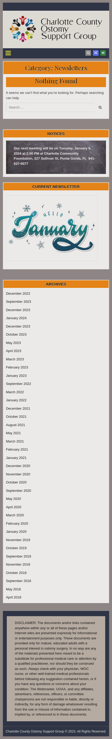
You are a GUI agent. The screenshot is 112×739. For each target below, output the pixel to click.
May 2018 (13, 589)
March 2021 (15, 441)
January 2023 (16, 376)
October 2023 (16, 334)
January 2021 (16, 458)
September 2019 (18, 556)
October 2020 (16, 482)
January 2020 (16, 532)
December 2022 (18, 293)
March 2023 (15, 359)
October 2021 (16, 417)
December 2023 (18, 310)
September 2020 (18, 491)
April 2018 (13, 597)
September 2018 (18, 581)
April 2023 (13, 351)
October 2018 (16, 573)
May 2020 (13, 499)
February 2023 (17, 367)
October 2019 (16, 548)
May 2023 (13, 343)
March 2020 (15, 515)
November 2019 (18, 540)
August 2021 (15, 425)
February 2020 (17, 523)
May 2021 (13, 433)
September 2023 (18, 302)
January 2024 (16, 318)
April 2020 (13, 507)
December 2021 (18, 408)
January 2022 (16, 400)
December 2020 (18, 466)
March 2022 (15, 392)
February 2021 (17, 449)
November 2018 (18, 564)
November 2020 (18, 474)
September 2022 (18, 384)
